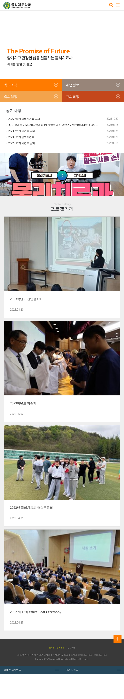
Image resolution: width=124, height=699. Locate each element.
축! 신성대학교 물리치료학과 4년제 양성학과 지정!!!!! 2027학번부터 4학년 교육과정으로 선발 (53, 125)
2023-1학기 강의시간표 (21, 137)
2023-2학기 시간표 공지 (21, 131)
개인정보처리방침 (57, 673)
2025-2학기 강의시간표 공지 (24, 119)
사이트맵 (71, 673)
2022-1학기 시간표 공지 (21, 143)
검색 (110, 5)
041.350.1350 (85, 680)
